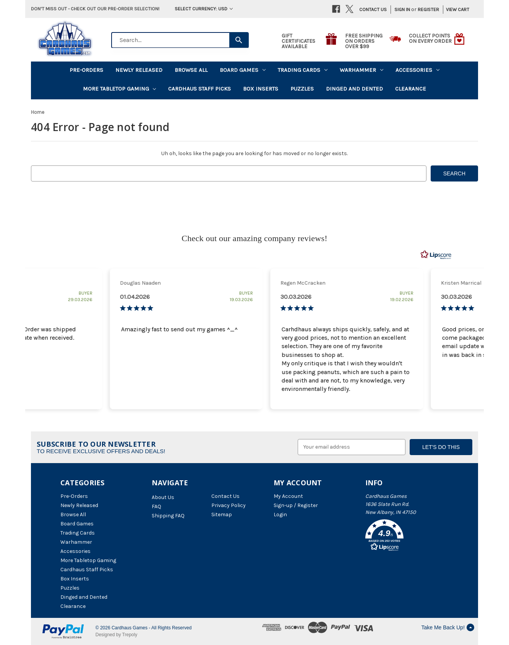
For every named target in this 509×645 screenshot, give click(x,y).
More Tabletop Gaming (119, 88)
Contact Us (373, 9)
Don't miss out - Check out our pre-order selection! (95, 8)
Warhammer (361, 69)
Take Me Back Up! (447, 627)
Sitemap (221, 514)
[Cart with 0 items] (455, 9)
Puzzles (302, 88)
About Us (163, 497)
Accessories (417, 69)
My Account (288, 496)
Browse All (191, 69)
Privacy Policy (228, 505)
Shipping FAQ (168, 515)
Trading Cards (302, 69)
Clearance (410, 88)
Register (428, 9)
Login (280, 514)
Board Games (243, 69)
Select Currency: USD (204, 8)
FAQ (156, 506)
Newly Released (138, 69)
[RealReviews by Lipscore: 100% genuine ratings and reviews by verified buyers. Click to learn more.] (436, 255)
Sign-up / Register (296, 505)
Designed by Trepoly (116, 634)
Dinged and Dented (354, 88)
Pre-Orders (86, 69)
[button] (407, 536)
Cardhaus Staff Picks (199, 88)
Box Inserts (260, 88)
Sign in (402, 9)
